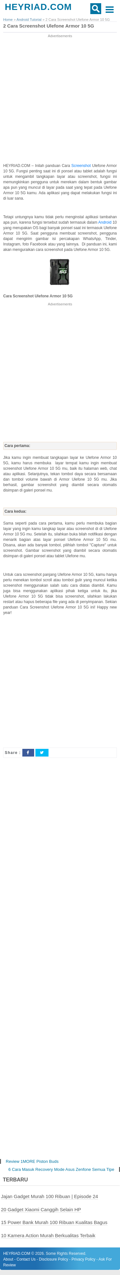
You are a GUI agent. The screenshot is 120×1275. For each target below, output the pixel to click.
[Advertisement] (60, 99)
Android (105, 222)
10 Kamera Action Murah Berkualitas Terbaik (48, 1235)
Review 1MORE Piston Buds (32, 1161)
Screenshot (81, 165)
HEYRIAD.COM (38, 7)
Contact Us (26, 1259)
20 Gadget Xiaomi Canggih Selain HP (41, 1209)
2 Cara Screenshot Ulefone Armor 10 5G (48, 26)
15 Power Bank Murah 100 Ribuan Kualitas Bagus (54, 1222)
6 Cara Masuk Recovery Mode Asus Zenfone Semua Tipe (61, 1169)
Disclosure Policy (53, 1259)
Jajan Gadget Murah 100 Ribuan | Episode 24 (49, 1196)
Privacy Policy (83, 1259)
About (8, 1259)
